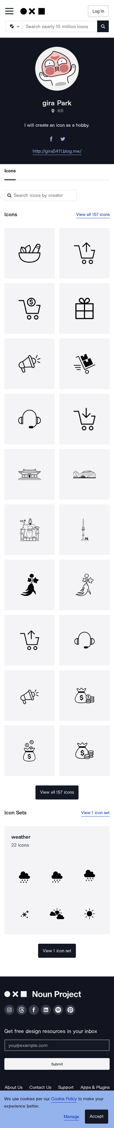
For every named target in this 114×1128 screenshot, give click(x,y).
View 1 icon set (95, 812)
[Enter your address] (57, 1045)
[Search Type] (13, 26)
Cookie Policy (64, 1098)
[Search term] (60, 26)
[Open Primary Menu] (9, 11)
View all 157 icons (93, 214)
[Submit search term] (103, 26)
